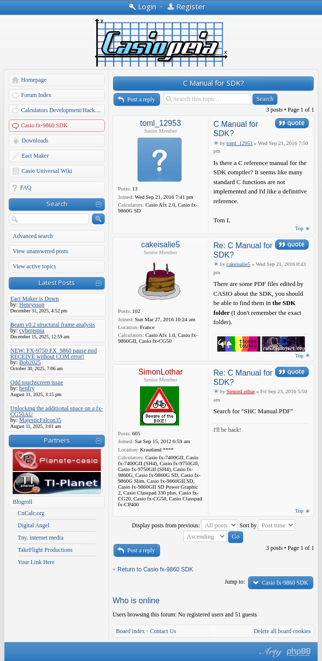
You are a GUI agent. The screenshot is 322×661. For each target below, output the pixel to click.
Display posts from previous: (185, 525)
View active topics (34, 266)
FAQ (25, 187)
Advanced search (33, 236)
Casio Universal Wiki (47, 170)
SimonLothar (160, 372)
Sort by (267, 525)
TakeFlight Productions (45, 549)
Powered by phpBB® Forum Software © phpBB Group (299, 652)
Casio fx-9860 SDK (44, 125)
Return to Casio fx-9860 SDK (155, 569)
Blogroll (22, 501)
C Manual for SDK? (213, 83)
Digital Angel (33, 525)
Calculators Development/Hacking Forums (63, 110)
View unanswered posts (40, 251)
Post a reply (141, 99)
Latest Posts (57, 282)
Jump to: (235, 581)
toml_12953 (160, 123)
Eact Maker (35, 155)
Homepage (33, 79)
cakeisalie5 (160, 244)
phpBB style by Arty (269, 652)
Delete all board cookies (282, 631)
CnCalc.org (31, 513)
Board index (130, 631)
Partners (57, 440)
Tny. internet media (41, 537)
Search (57, 203)
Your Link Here (36, 562)
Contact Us (163, 631)
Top (299, 228)
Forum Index (36, 95)
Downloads (35, 140)
